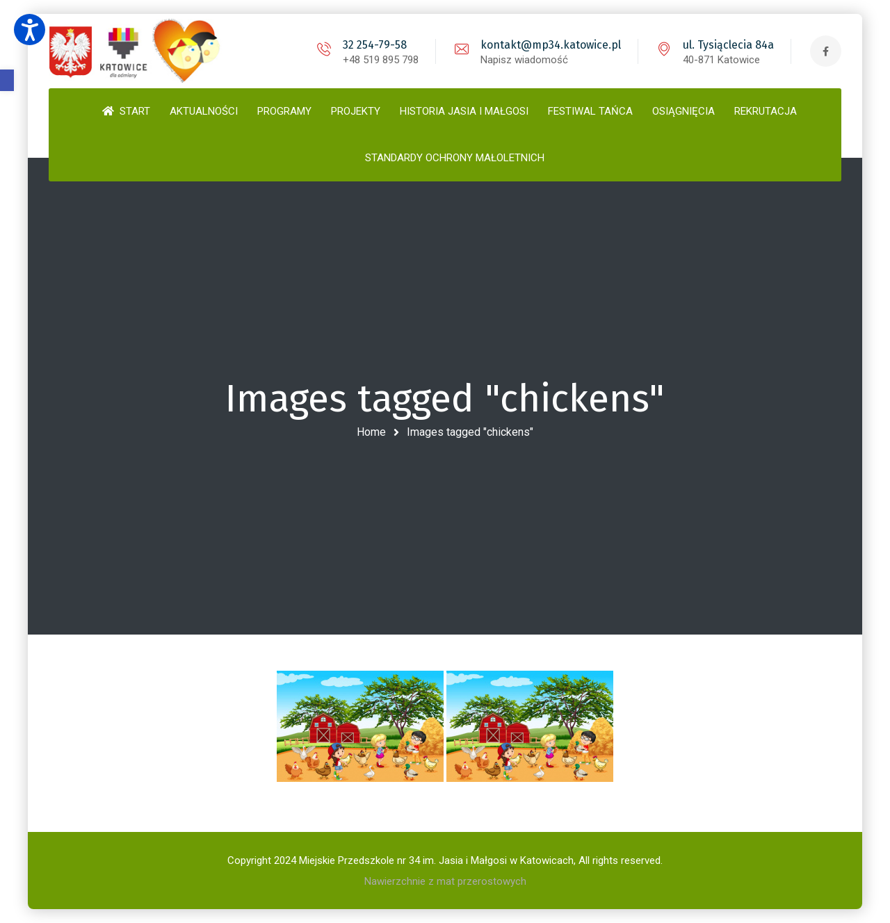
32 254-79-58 (375, 44)
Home (371, 432)
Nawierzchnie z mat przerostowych (445, 881)
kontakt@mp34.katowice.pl (550, 44)
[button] (7, 80)
